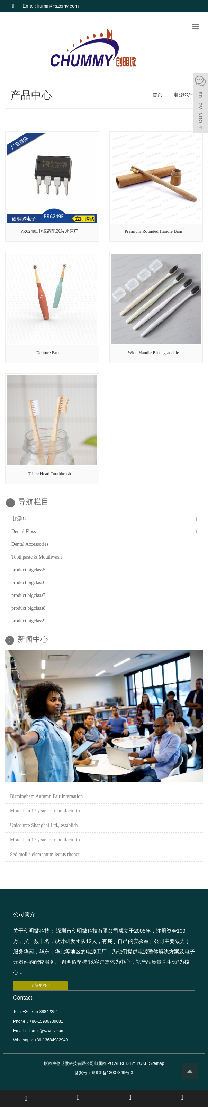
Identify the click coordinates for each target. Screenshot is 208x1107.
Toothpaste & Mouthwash (36, 557)
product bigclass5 (28, 569)
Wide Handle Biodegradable (153, 352)
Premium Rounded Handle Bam (153, 231)
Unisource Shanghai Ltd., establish (44, 825)
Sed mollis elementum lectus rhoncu (45, 854)
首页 (157, 94)
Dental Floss (23, 531)
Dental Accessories (29, 544)
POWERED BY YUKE (128, 1063)
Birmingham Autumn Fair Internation (46, 796)
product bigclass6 (28, 582)
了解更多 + (40, 985)
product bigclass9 (28, 620)
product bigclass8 (28, 608)
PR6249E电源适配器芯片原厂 (49, 231)
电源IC (18, 518)
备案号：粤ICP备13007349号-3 (104, 1072)
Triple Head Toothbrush (49, 473)
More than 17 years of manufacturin (45, 810)
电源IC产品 (185, 94)
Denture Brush (49, 352)
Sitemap (156, 1063)
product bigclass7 (28, 595)
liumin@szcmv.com (46, 1030)
